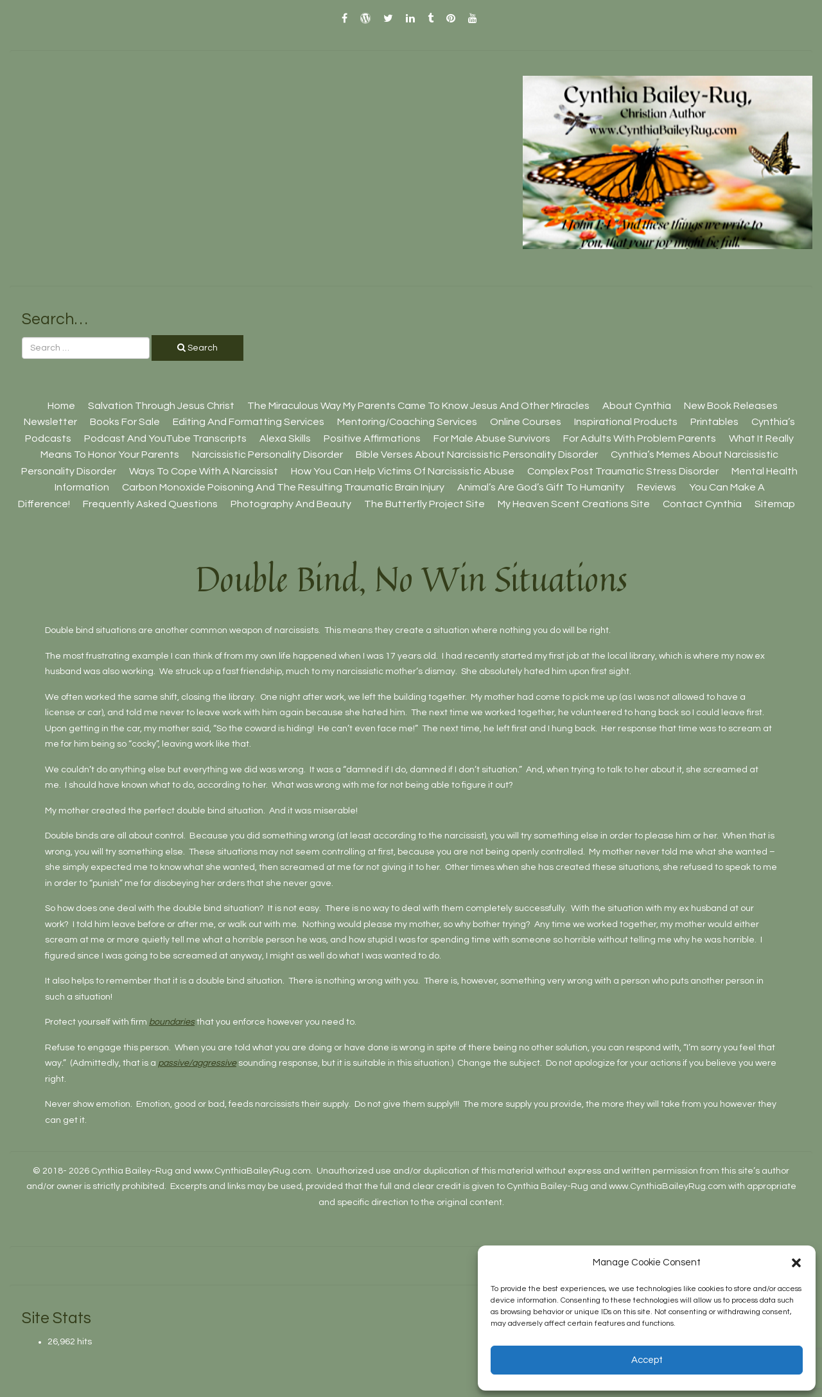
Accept (647, 1360)
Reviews (656, 487)
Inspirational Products (626, 422)
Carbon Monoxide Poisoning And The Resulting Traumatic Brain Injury (283, 487)
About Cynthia (636, 406)
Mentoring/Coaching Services (407, 422)
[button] (796, 1262)
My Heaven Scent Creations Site (574, 504)
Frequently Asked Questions (150, 504)
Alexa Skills (285, 438)
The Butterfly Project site (424, 504)
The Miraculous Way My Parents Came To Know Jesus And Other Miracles (418, 406)
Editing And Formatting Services (248, 422)
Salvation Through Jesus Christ (161, 406)
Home (61, 406)
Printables (714, 422)
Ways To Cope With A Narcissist (203, 471)
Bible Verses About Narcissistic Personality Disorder (477, 454)
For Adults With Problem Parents (639, 438)
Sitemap (775, 504)
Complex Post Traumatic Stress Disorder (623, 471)
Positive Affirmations (372, 438)
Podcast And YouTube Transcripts (165, 438)
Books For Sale (125, 422)
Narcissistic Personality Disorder (267, 454)
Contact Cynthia (702, 504)
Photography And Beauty (291, 504)
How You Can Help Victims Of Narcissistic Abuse (402, 471)
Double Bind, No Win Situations (411, 578)
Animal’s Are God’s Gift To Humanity (540, 487)
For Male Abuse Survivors (491, 438)
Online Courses (525, 422)
